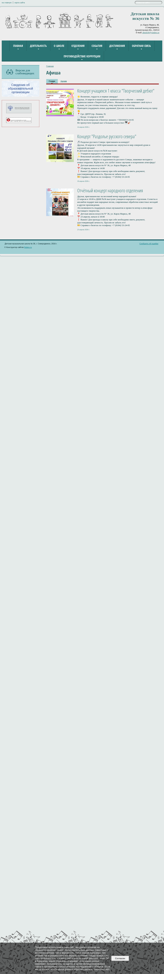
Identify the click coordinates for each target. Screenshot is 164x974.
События (97, 46)
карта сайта (19, 3)
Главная (18, 46)
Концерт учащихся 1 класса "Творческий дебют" (115, 90)
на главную (7, 3)
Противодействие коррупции (82, 56)
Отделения (78, 46)
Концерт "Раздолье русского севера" (106, 136)
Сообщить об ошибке (149, 244)
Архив (63, 81)
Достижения (117, 46)
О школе (59, 46)
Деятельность (38, 46)
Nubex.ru (28, 247)
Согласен (120, 958)
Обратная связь (141, 46)
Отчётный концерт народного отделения (110, 190)
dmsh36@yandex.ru (150, 32)
